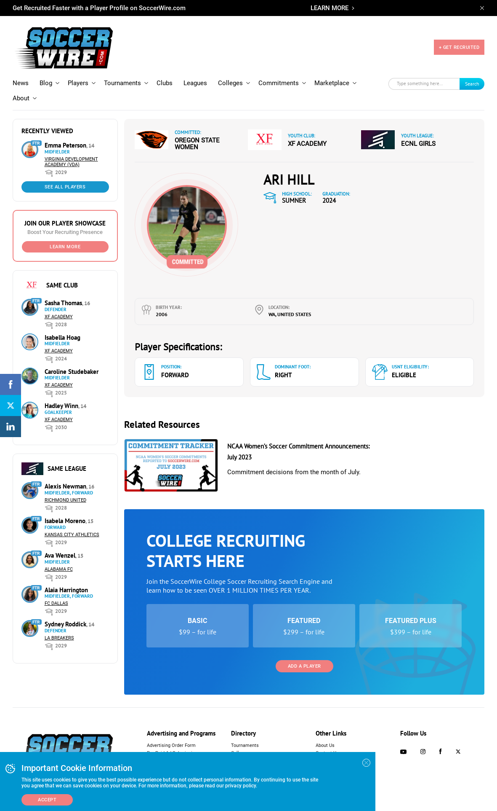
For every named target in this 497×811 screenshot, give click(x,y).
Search (472, 84)
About (21, 98)
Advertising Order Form (171, 745)
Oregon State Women (197, 144)
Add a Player (304, 666)
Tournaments (122, 83)
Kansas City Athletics (72, 534)
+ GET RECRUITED (459, 47)
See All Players (65, 187)
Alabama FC (59, 569)
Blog (46, 83)
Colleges (230, 83)
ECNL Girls (418, 144)
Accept (47, 800)
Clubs (165, 83)
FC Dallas (56, 603)
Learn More (65, 247)
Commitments (278, 83)
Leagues (195, 83)
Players (78, 83)
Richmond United (65, 500)
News (21, 83)
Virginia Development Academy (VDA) (71, 161)
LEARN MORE (329, 8)
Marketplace (331, 83)
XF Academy (59, 317)
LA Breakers (59, 638)
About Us (325, 745)
